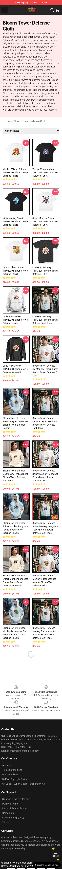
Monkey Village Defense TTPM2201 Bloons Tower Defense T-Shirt (15, 172)
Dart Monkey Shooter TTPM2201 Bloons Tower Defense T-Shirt (15, 270)
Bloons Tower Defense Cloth (29, 121)
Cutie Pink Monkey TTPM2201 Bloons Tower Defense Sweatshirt (15, 369)
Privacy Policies (10, 774)
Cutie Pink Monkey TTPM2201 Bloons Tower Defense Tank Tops (45, 319)
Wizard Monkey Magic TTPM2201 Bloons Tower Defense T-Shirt (45, 172)
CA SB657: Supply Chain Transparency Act (23, 783)
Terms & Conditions (12, 770)
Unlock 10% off (56, 854)
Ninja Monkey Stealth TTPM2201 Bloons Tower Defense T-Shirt (15, 221)
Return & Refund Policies (14, 808)
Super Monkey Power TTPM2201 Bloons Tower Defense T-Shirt (45, 221)
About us (7, 765)
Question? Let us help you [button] (46, 865)
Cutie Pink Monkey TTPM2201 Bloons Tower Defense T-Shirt (45, 270)
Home (6, 121)
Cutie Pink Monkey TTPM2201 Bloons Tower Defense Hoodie (15, 319)
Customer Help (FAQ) (13, 817)
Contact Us (8, 813)
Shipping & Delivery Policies (16, 799)
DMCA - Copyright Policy (14, 779)
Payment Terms (10, 803)
